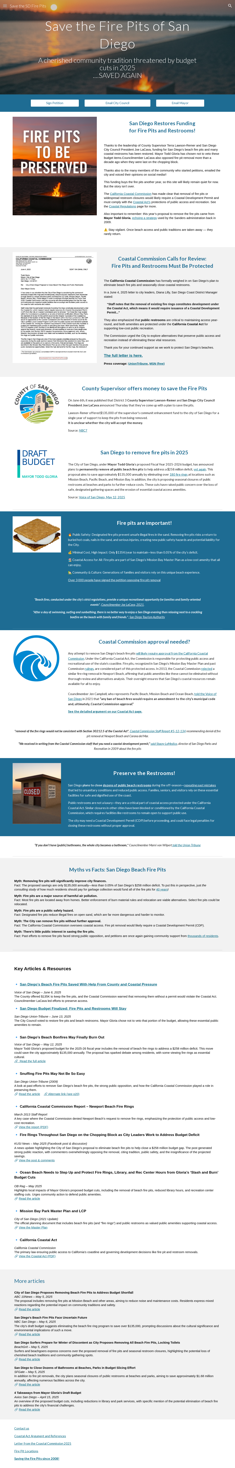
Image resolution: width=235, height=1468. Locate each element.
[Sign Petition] (55, 103)
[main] (118, 33)
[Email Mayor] (180, 103)
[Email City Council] (118, 103)
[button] (5, 5)
